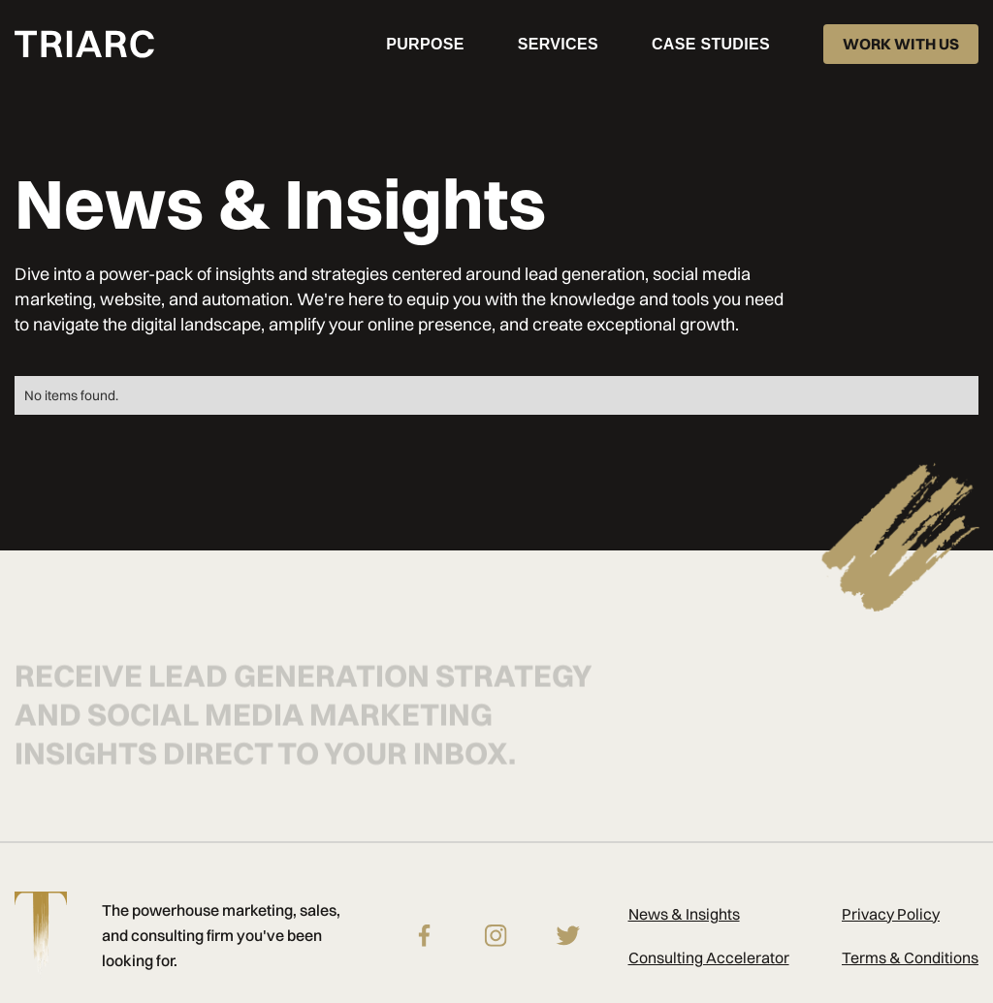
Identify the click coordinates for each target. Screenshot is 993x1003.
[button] (558, 44)
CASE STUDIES (711, 44)
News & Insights (684, 914)
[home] (84, 44)
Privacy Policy (891, 914)
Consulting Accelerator (708, 957)
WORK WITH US (901, 43)
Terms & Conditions (910, 957)
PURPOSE (425, 44)
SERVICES (558, 44)
